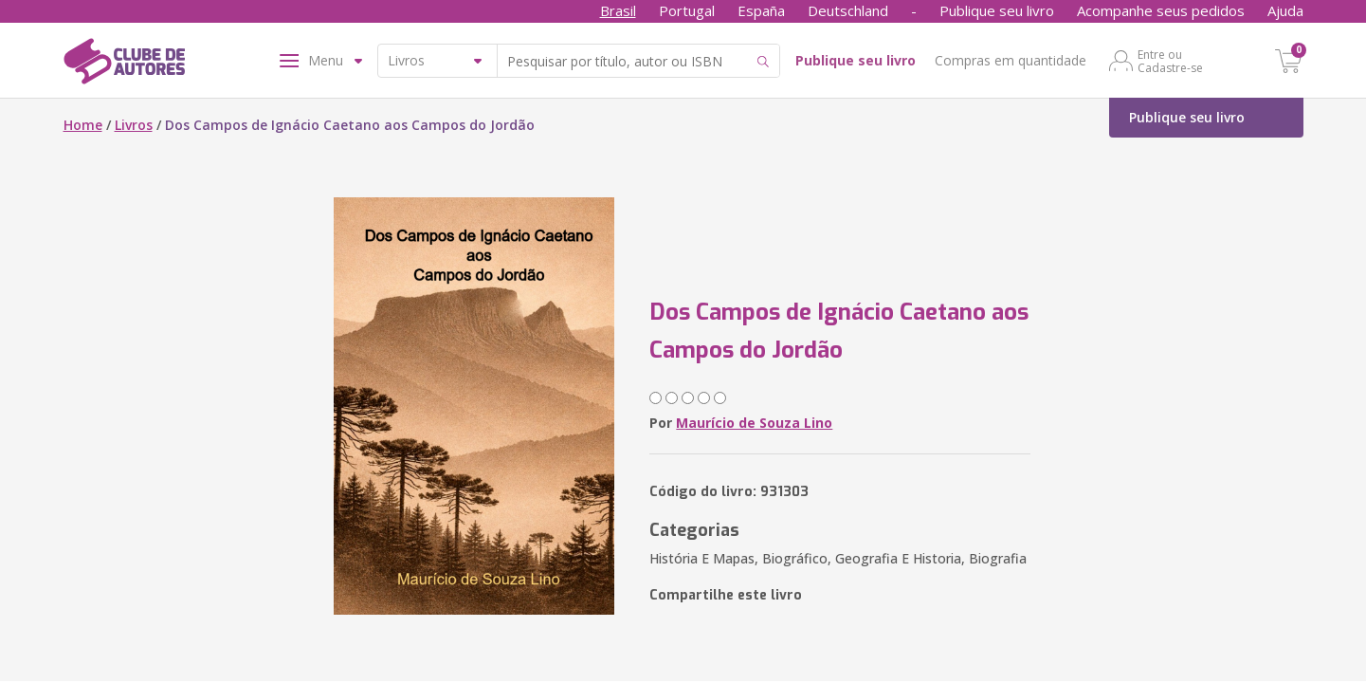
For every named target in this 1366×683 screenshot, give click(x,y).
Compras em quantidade (1010, 60)
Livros (134, 125)
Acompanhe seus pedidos (1161, 10)
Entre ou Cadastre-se (1170, 60)
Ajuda (1285, 10)
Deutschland (848, 10)
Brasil (618, 10)
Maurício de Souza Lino (754, 423)
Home (83, 125)
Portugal (687, 10)
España (761, 10)
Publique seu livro (996, 10)
